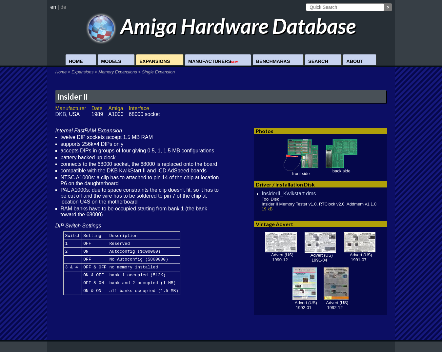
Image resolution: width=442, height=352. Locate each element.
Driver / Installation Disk (285, 184)
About (354, 61)
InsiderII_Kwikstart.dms (289, 193)
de (63, 7)
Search (318, 61)
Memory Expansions (117, 71)
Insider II (72, 96)
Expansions (154, 61)
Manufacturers (213, 61)
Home (76, 61)
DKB (60, 114)
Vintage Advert (274, 224)
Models (111, 61)
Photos (264, 131)
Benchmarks (273, 61)
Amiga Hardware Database (221, 25)
